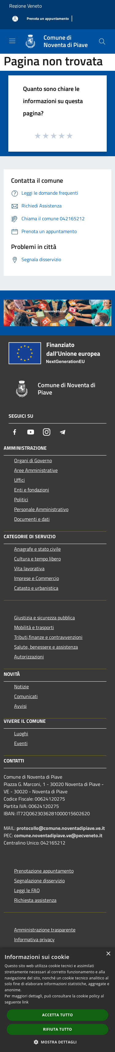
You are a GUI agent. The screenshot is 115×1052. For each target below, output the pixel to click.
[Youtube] (31, 432)
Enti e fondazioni (31, 489)
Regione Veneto (25, 5)
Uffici (19, 480)
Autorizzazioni (29, 656)
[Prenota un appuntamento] (48, 19)
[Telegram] (62, 432)
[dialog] (57, 999)
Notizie (21, 686)
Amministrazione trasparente (44, 929)
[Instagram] (46, 432)
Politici (21, 499)
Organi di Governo (33, 460)
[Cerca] (102, 41)
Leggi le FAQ (27, 890)
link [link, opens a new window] (25, 1002)
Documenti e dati (32, 519)
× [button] (108, 954)
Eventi (21, 743)
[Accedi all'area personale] (15, 19)
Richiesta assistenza (35, 900)
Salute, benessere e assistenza (46, 646)
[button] (57, 1042)
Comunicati (26, 696)
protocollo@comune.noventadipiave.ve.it (61, 828)
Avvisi (20, 706)
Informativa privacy (34, 939)
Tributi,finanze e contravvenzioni (48, 637)
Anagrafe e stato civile (37, 549)
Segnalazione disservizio (39, 880)
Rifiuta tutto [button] (57, 1029)
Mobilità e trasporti (34, 627)
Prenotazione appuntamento (44, 870)
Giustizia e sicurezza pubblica (44, 617)
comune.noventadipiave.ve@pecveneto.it (58, 835)
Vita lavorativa (29, 568)
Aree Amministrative (36, 470)
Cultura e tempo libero (37, 558)
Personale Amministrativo (41, 509)
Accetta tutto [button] (57, 1015)
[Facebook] (15, 432)
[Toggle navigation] (12, 41)
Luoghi (21, 733)
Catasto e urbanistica (36, 588)
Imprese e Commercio (36, 578)
